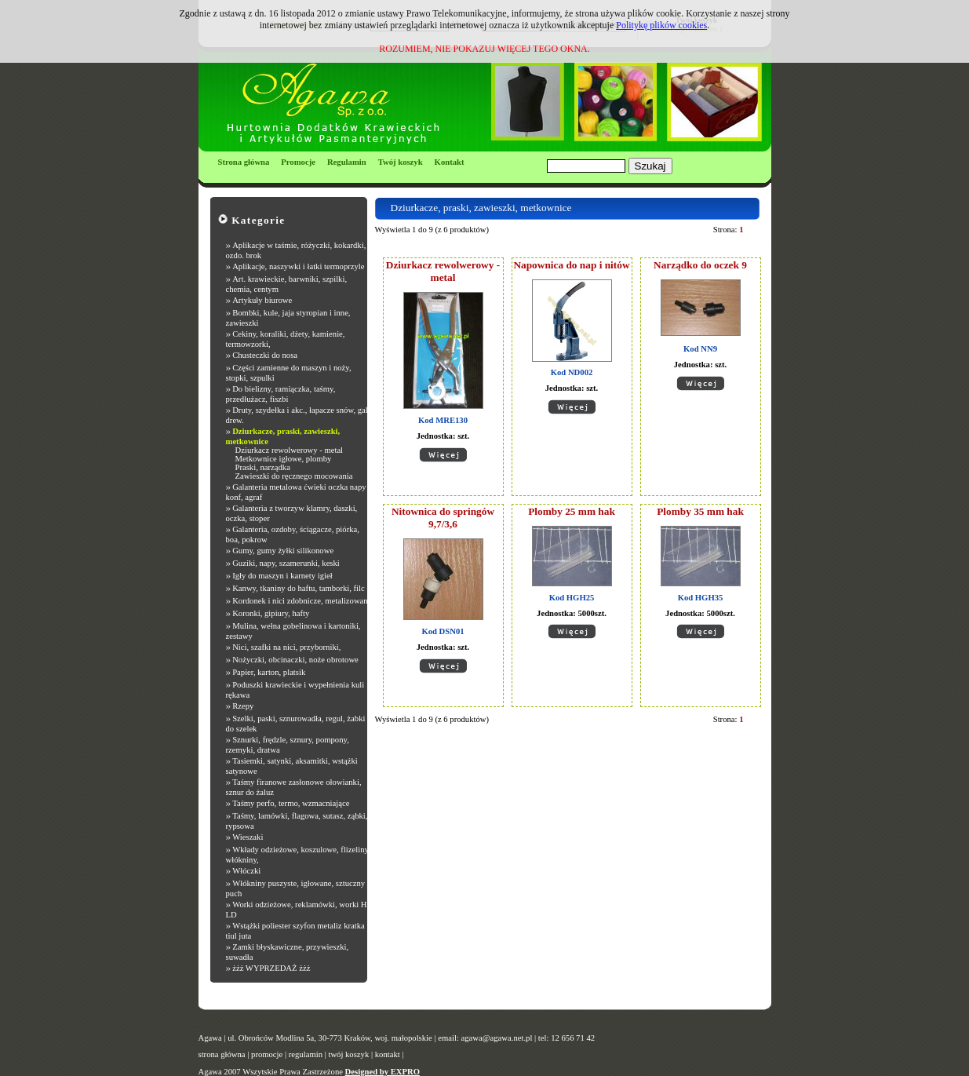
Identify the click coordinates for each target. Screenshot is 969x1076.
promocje (266, 1054)
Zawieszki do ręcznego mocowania (294, 476)
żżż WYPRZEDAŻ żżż (271, 968)
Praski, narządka (262, 467)
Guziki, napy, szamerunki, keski (286, 563)
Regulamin (346, 162)
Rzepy (242, 706)
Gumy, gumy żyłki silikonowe (282, 550)
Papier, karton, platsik (268, 672)
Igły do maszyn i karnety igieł (282, 575)
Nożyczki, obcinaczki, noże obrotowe (295, 659)
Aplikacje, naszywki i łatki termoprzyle (298, 266)
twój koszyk (348, 1054)
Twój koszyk (400, 162)
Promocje (298, 162)
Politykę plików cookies (661, 25)
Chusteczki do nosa (264, 355)
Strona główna (244, 162)
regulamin (305, 1054)
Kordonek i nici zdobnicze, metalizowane (301, 600)
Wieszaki (247, 837)
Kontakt (449, 162)
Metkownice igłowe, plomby (283, 458)
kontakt (387, 1054)
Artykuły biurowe (262, 300)
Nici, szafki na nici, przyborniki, (286, 647)
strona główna (222, 1054)
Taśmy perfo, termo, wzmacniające (290, 803)
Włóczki (246, 870)
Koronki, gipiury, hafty (270, 613)
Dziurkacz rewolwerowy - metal (289, 450)
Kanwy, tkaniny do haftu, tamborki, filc (298, 588)
